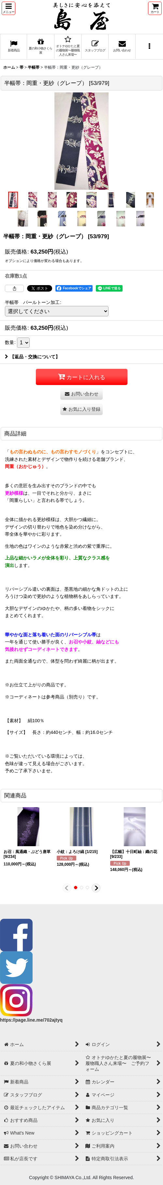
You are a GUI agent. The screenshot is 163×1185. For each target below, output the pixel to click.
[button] (8, 8)
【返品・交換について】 (32, 356)
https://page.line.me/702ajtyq (31, 1020)
